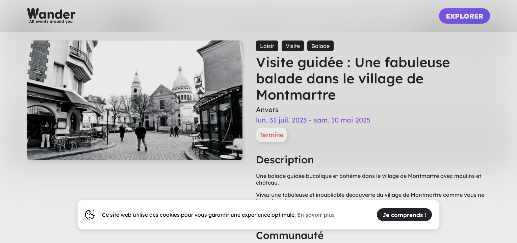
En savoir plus (316, 214)
